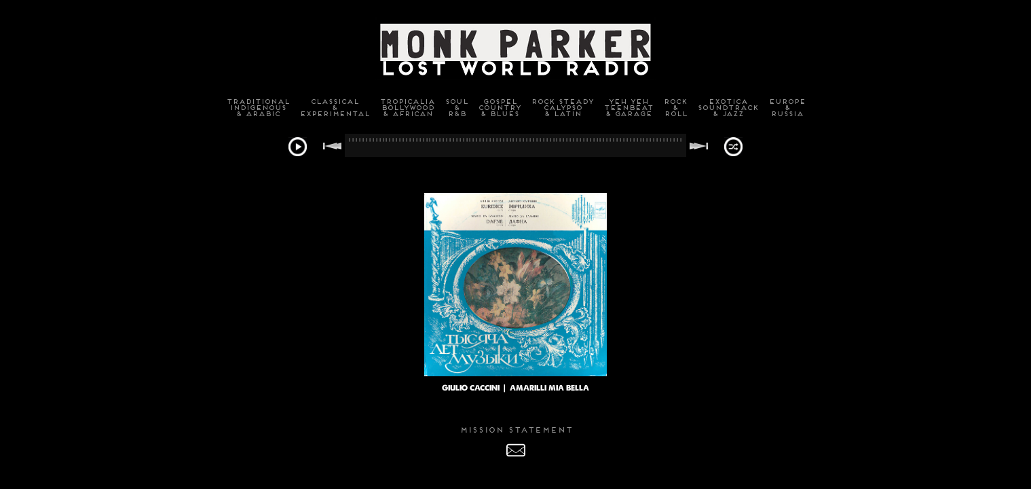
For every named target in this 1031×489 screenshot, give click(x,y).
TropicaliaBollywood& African (406, 107)
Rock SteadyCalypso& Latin (562, 107)
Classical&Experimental (334, 107)
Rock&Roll (675, 107)
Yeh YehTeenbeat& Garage (628, 107)
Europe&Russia (786, 107)
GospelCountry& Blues (499, 107)
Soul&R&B (456, 107)
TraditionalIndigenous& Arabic (257, 107)
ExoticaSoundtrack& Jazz (727, 107)
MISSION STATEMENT (516, 430)
